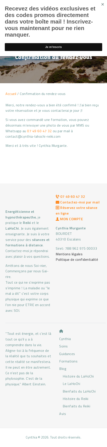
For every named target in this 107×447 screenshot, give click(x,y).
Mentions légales (69, 254)
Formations (68, 361)
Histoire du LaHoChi (78, 376)
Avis (62, 413)
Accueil (10, 93)
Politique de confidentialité (77, 259)
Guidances (67, 353)
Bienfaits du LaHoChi (79, 391)
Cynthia (65, 338)
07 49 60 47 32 (39, 131)
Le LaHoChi (71, 383)
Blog (62, 368)
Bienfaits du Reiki (76, 406)
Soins (63, 346)
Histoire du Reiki (75, 398)
